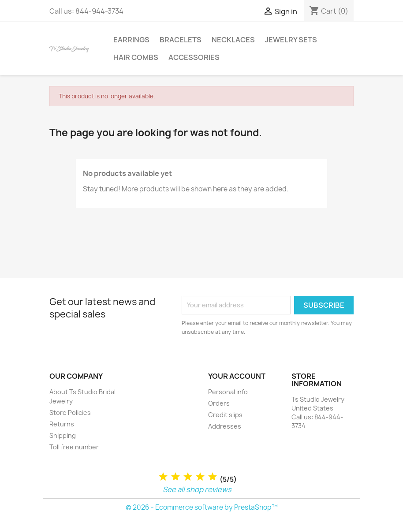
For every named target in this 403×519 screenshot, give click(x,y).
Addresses (224, 426)
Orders (219, 403)
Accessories (194, 57)
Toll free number (74, 447)
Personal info (228, 392)
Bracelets (181, 40)
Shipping (62, 435)
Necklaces (233, 40)
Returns (61, 424)
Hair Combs (135, 57)
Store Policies (70, 412)
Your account (236, 376)
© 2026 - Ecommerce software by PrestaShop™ (202, 507)
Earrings (131, 40)
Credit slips (225, 415)
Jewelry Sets (291, 40)
